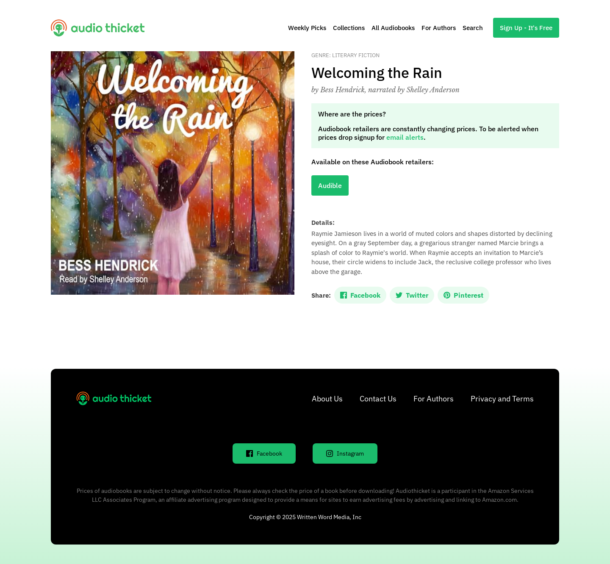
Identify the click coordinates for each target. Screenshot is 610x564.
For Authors (438, 28)
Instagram (345, 453)
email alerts (405, 137)
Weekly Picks (307, 28)
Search (473, 28)
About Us (327, 399)
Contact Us (378, 399)
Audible (330, 185)
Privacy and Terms (502, 399)
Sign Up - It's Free (526, 28)
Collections (349, 28)
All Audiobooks (393, 28)
